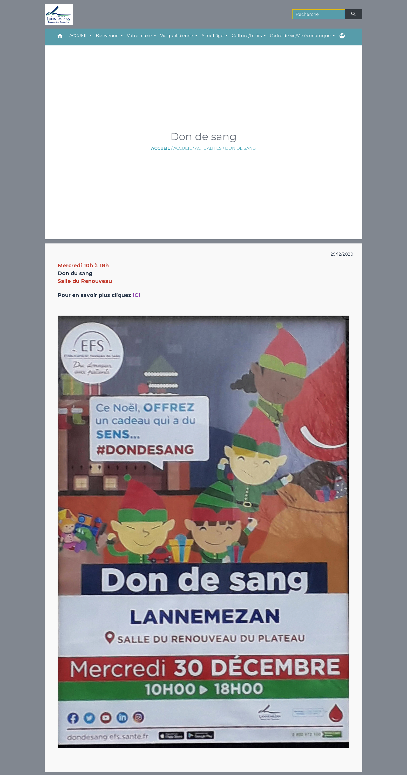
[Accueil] (59, 14)
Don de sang (240, 148)
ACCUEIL (182, 148)
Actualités (208, 148)
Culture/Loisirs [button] (247, 35)
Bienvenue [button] (108, 35)
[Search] (318, 14)
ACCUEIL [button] (79, 35)
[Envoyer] (354, 14)
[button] (60, 37)
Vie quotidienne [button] (177, 35)
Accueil (160, 148)
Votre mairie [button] (140, 35)
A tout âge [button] (213, 35)
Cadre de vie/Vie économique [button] (301, 35)
